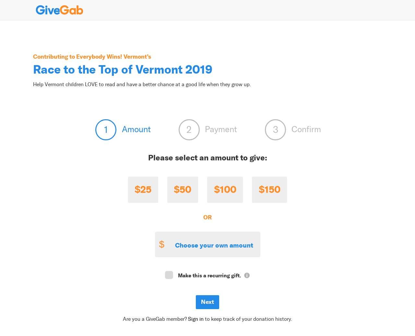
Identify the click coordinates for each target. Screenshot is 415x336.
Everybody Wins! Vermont (111, 56)
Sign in (196, 319)
